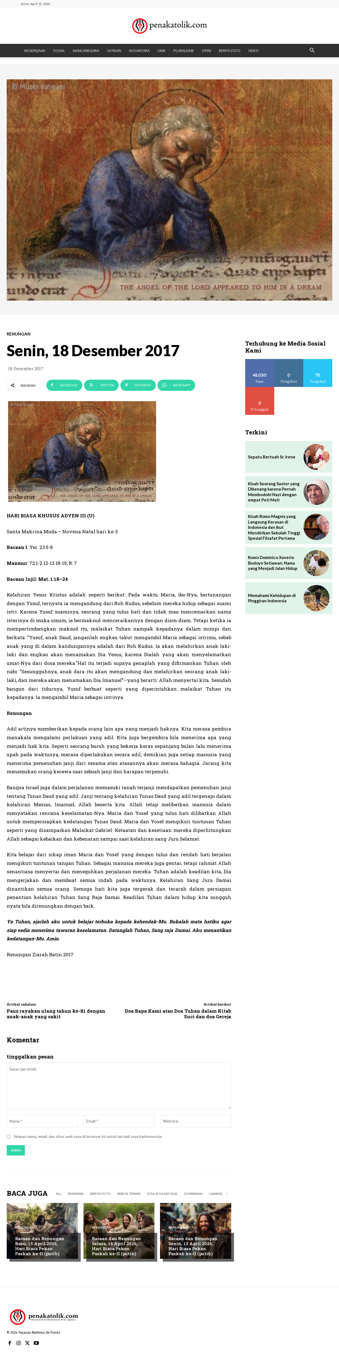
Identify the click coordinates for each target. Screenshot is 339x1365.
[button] (312, 51)
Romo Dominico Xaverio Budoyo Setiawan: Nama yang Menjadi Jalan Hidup (272, 563)
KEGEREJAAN (34, 50)
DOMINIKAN (193, 1194)
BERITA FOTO (229, 50)
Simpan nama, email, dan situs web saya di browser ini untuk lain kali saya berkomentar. (88, 1136)
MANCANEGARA (86, 50)
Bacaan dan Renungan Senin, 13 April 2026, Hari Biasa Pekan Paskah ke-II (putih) (193, 1246)
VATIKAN (114, 50)
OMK (161, 50)
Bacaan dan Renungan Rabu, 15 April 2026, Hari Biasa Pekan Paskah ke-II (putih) (39, 1246)
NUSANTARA (139, 50)
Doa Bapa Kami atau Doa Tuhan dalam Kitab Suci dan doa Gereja (178, 1014)
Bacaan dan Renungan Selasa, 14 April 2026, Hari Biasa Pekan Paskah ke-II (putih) (116, 1246)
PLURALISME (183, 50)
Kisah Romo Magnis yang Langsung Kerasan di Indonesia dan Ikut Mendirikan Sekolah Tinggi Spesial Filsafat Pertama (274, 527)
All (58, 1194)
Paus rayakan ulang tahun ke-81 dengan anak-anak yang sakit (56, 1014)
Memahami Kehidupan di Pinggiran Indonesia (272, 598)
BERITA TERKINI (129, 1194)
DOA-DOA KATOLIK (162, 1194)
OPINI (206, 50)
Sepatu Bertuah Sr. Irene (271, 456)
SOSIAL (59, 50)
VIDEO (253, 50)
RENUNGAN (18, 334)
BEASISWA (75, 1194)
